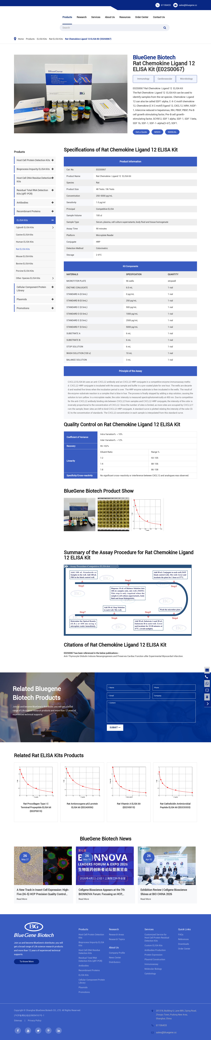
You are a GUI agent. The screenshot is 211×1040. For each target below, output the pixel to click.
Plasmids (22, 299)
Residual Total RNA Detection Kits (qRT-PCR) (32, 192)
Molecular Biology (153, 969)
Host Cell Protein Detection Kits (33, 160)
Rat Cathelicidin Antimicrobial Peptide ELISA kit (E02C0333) (175, 805)
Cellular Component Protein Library (31, 289)
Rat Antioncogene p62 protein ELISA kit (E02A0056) (82, 805)
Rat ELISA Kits (56, 39)
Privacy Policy (34, 1020)
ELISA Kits (42, 39)
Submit (115, 727)
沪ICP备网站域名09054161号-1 (29, 1015)
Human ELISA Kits (25, 242)
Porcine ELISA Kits (25, 271)
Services (95, 17)
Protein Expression (153, 954)
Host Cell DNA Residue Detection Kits (34, 180)
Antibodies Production (155, 950)
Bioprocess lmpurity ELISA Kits (33, 169)
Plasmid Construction (155, 959)
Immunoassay (151, 964)
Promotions (23, 308)
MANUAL (172, 132)
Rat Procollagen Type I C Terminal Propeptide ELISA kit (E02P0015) (36, 807)
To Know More (27, 961)
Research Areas (116, 934)
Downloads (183, 944)
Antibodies (22, 202)
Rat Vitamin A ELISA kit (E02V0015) (128, 805)
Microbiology (186, 78)
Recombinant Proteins (28, 211)
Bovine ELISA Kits (24, 263)
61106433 (166, 5)
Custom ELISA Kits (153, 945)
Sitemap (18, 1020)
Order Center (141, 17)
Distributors (114, 962)
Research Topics (117, 939)
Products (67, 17)
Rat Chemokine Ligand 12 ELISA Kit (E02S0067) (88, 39)
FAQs (180, 934)
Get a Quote (141, 132)
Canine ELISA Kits (24, 234)
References (183, 939)
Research (82, 17)
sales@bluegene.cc (188, 5)
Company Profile (117, 953)
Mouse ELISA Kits (24, 256)
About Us (110, 17)
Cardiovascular (165, 78)
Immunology (143, 78)
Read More (22, 899)
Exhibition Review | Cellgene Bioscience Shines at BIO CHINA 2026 (163, 892)
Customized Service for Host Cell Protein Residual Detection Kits (157, 937)
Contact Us (159, 17)
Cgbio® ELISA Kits (25, 227)
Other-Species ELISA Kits (28, 278)
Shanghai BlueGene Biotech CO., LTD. (43, 1010)
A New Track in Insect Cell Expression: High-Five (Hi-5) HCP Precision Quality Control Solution (43, 892)
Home (21, 39)
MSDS (157, 132)
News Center (115, 957)
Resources (124, 17)
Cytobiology (150, 973)
